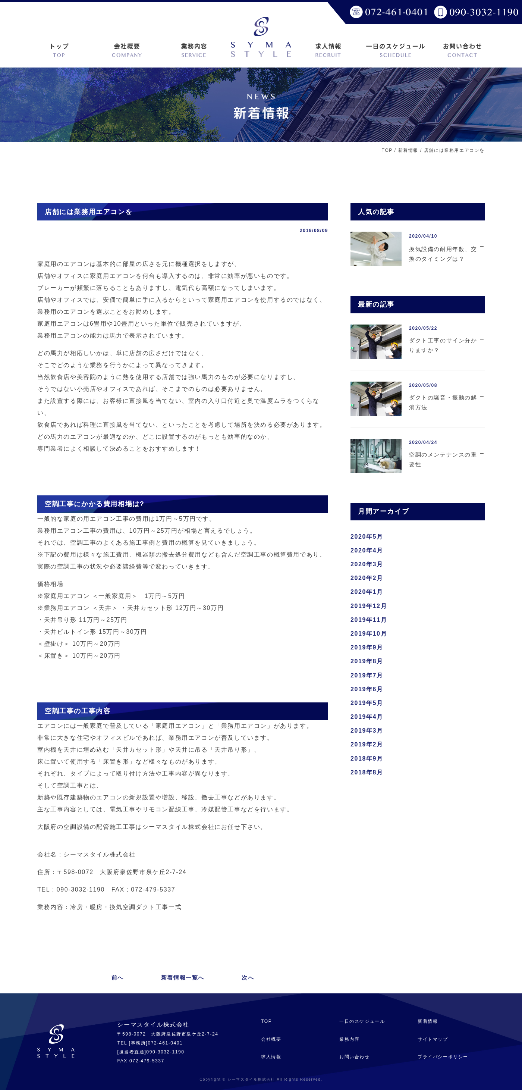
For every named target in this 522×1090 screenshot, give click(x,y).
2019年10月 (368, 633)
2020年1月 (366, 592)
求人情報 (271, 1056)
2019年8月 (366, 661)
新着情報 (408, 150)
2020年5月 (366, 536)
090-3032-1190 (165, 1052)
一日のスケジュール (362, 1021)
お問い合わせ (354, 1056)
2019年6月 (366, 689)
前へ (117, 977)
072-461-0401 (165, 1043)
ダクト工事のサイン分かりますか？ (443, 345)
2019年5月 (366, 703)
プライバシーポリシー (443, 1056)
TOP (387, 150)
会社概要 (271, 1039)
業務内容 (349, 1039)
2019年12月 (368, 606)
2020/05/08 (423, 385)
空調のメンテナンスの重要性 (443, 459)
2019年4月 (366, 717)
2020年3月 (366, 564)
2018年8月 (366, 772)
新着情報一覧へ (182, 977)
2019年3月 (366, 730)
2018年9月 (366, 758)
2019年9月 (366, 647)
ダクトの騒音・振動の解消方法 (443, 402)
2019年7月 (366, 675)
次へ (248, 977)
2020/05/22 (423, 328)
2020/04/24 (423, 442)
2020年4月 (366, 550)
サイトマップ (433, 1039)
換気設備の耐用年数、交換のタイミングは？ (443, 254)
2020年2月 (366, 578)
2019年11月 (368, 620)
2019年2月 (366, 744)
